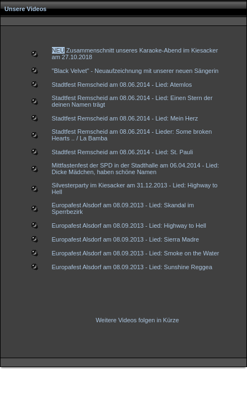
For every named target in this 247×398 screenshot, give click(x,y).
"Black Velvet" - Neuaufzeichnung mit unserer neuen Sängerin (135, 70)
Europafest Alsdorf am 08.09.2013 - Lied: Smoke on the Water (135, 253)
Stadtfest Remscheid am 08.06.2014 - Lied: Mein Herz (125, 118)
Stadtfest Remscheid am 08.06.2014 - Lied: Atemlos (122, 84)
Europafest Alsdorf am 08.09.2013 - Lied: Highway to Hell (129, 225)
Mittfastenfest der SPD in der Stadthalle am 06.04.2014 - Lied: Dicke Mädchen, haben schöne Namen (135, 168)
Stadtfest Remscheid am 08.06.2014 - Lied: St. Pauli (122, 152)
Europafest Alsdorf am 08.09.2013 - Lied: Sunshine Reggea (132, 267)
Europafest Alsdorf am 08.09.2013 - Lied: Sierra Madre (125, 239)
